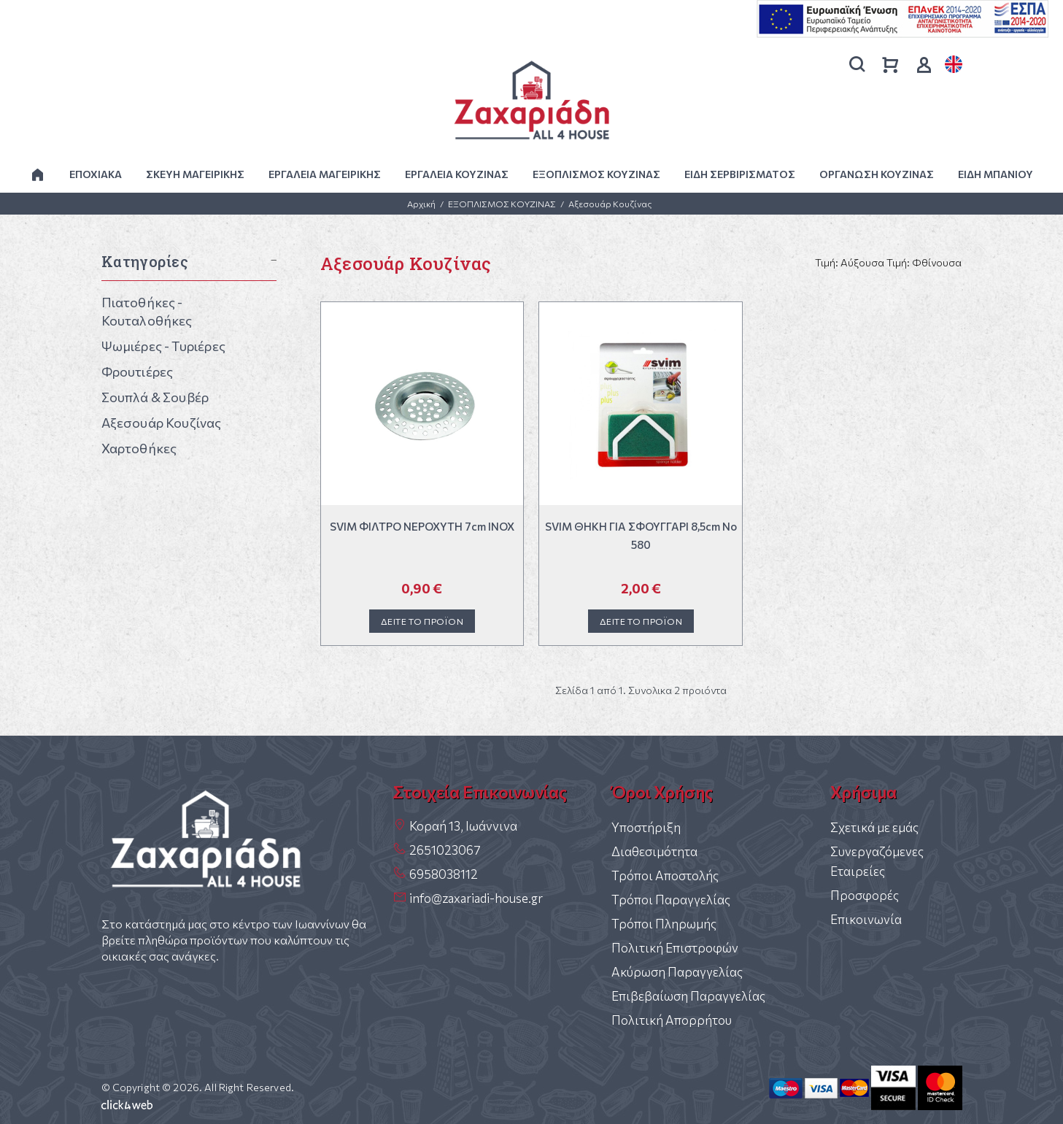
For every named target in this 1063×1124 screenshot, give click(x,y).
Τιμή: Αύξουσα (849, 262)
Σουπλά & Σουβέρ (155, 397)
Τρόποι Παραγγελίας (670, 899)
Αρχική (421, 204)
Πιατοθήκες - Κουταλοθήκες (147, 311)
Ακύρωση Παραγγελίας (677, 971)
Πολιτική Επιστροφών (674, 947)
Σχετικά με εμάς (874, 827)
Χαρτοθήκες (139, 448)
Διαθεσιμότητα (654, 851)
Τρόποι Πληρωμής (663, 923)
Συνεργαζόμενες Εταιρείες (877, 861)
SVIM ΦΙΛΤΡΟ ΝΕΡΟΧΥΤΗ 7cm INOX (422, 526)
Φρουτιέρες (137, 371)
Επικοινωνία (866, 919)
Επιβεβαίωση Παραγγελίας (688, 996)
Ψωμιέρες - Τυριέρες (163, 346)
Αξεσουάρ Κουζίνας (610, 204)
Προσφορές (864, 895)
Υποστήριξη (646, 827)
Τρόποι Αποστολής (665, 875)
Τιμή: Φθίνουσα (924, 262)
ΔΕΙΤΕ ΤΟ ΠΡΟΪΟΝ (422, 621)
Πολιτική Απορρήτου (671, 1020)
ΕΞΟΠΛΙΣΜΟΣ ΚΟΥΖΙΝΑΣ (502, 204)
